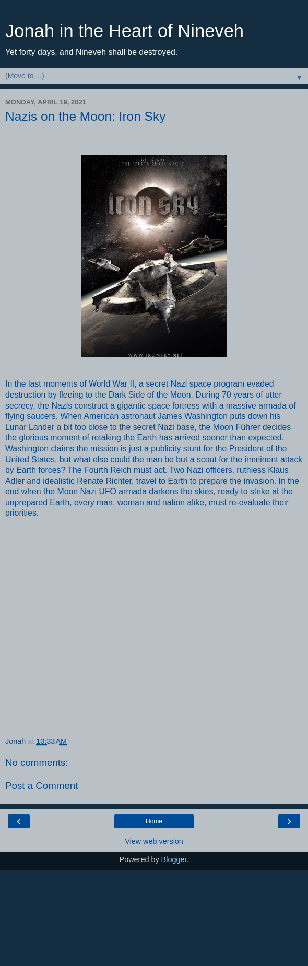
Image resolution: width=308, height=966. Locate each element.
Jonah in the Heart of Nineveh (124, 31)
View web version (154, 841)
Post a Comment (41, 785)
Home (154, 821)
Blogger (174, 859)
